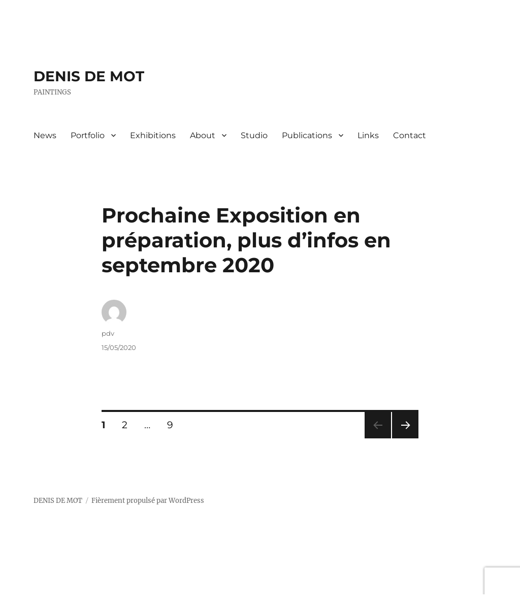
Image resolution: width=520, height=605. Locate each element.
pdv (108, 333)
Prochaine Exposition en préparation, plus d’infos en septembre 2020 (246, 240)
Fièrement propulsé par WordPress (147, 500)
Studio (254, 135)
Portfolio (88, 135)
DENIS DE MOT (89, 76)
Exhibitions (153, 135)
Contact (409, 135)
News (45, 135)
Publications (307, 135)
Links (368, 135)
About (202, 135)
